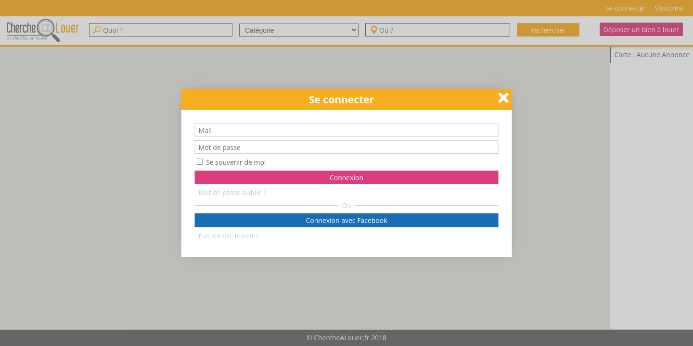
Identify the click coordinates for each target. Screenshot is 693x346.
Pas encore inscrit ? (229, 235)
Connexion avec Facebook (346, 220)
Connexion (346, 177)
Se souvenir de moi (231, 162)
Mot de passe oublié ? (233, 192)
